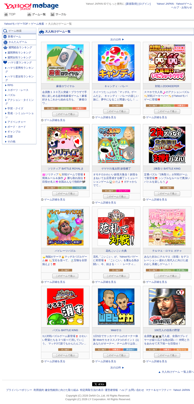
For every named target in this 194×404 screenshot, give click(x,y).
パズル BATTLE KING (65, 330)
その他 (10, 141)
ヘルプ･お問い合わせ (131, 389)
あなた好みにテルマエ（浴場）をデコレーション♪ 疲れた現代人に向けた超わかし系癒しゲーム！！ (166, 260)
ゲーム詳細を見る (54, 120)
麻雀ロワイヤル (65, 86)
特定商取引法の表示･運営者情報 (99, 389)
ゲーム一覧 (36, 14)
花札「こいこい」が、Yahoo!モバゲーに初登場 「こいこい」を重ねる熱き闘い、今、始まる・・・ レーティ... (116, 260)
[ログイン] (145, 3)
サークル (60, 14)
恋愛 (9, 136)
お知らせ (186, 7)
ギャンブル (13, 131)
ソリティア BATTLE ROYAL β (65, 168)
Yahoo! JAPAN (165, 3)
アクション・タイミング (19, 101)
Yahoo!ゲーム (184, 3)
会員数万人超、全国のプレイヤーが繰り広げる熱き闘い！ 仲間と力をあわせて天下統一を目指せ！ (167, 340)
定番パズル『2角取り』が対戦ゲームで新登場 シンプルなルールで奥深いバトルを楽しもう (167, 178)
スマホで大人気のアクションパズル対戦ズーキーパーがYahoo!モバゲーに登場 (166, 95)
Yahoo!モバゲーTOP (16, 23)
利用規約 (39, 389)
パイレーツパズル (65, 250)
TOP (13, 14)
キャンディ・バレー (116, 86)
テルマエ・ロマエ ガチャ (167, 250)
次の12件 (115, 39)
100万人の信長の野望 (167, 330)
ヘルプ (175, 7)
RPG (9, 85)
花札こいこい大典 (116, 250)
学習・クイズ (14, 108)
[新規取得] (132, 3)
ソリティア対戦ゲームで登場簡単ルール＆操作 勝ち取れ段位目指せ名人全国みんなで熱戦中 (64, 178)
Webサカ (116, 330)
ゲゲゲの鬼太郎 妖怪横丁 (116, 168)
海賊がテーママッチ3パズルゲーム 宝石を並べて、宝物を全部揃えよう (64, 260)
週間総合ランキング (17, 47)
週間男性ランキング (18, 52)
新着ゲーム (12, 37)
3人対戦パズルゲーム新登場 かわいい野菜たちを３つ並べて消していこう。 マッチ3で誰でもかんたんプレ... (64, 340)
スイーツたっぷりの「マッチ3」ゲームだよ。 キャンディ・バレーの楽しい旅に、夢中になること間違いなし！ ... (116, 95)
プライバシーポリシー (19, 389)
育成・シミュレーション (19, 115)
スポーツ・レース (16, 90)
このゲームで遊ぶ (65, 114)
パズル (10, 95)
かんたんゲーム (15, 42)
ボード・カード (15, 126)
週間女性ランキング (18, 57)
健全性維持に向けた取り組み (62, 389)
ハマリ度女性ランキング (19, 78)
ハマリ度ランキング (17, 62)
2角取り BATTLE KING (167, 168)
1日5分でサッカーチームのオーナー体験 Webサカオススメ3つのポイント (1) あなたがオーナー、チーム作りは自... (116, 340)
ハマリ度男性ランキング (19, 69)
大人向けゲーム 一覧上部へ (178, 371)
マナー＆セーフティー (159, 389)
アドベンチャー (15, 121)
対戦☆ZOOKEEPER (167, 86)
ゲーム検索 (37, 23)
